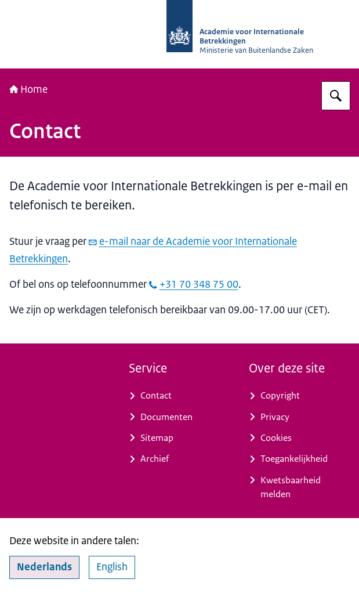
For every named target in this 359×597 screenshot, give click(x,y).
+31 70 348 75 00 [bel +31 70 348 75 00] (193, 284)
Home (28, 89)
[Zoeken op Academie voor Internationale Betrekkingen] (336, 96)
